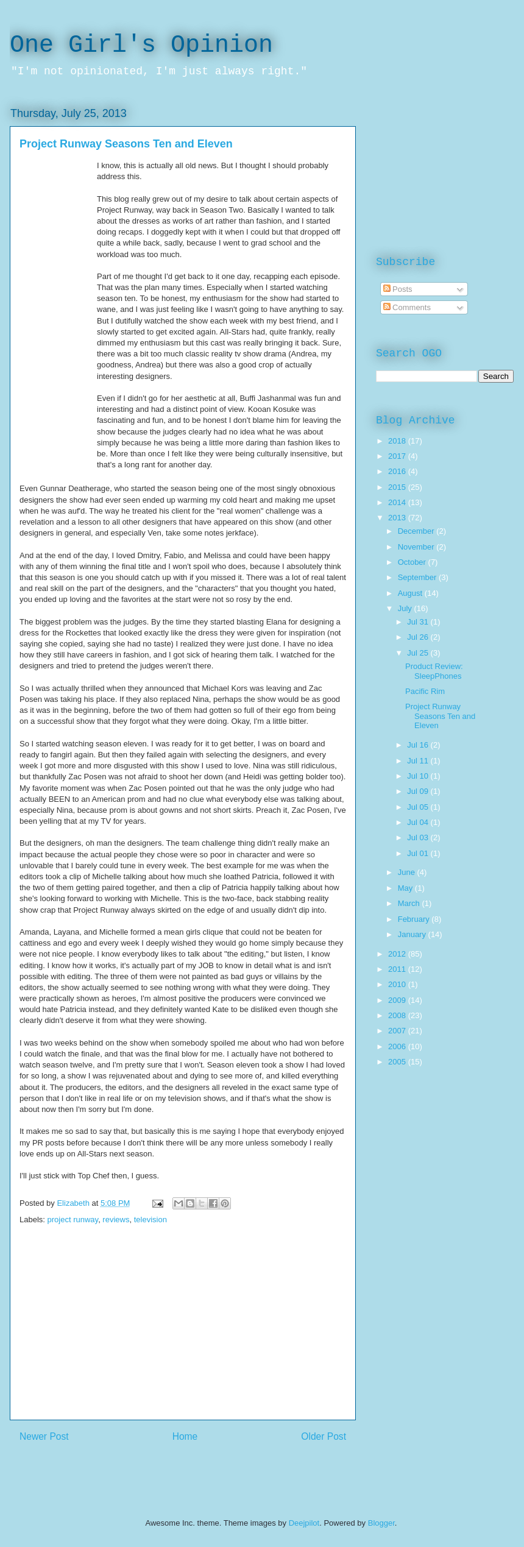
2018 (398, 440)
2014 (398, 502)
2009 (398, 1000)
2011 (398, 969)
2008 (398, 1015)
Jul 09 (418, 791)
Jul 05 (418, 807)
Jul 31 (418, 621)
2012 (398, 953)
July (406, 608)
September (418, 577)
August (411, 593)
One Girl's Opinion (141, 45)
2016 (398, 471)
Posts (397, 289)
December (417, 531)
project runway (73, 1219)
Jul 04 (418, 822)
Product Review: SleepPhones (434, 671)
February (415, 919)
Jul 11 (418, 760)
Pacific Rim (425, 691)
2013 (398, 517)
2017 (398, 456)
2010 (398, 984)
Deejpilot (304, 1523)
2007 (398, 1030)
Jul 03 (418, 837)
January (413, 934)
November (417, 546)
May (406, 888)
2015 (398, 487)
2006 (398, 1046)
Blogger (381, 1523)
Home (185, 1436)
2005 (398, 1061)
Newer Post (44, 1436)
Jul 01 (418, 853)
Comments (407, 307)
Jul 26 (418, 637)
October (413, 562)
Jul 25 (418, 652)
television (150, 1219)
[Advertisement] (182, 1334)
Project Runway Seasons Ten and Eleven (440, 716)
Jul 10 (418, 776)
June (407, 872)
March (410, 903)
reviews (115, 1219)
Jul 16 (418, 744)
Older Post (323, 1436)
